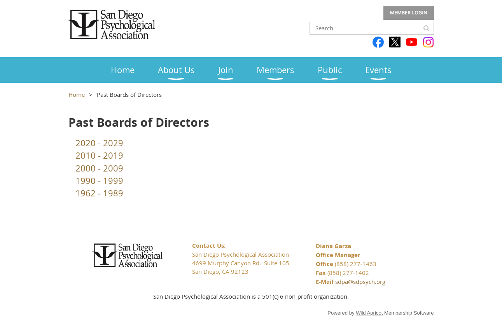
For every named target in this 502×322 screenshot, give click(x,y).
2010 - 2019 (99, 155)
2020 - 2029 (99, 143)
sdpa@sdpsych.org (360, 281)
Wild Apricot (369, 313)
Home (76, 94)
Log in (408, 13)
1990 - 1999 (99, 180)
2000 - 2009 (99, 168)
